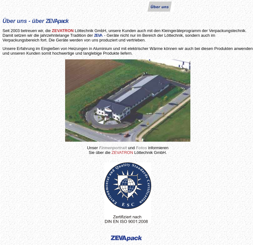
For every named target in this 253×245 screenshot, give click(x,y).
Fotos (141, 147)
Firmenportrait (113, 147)
